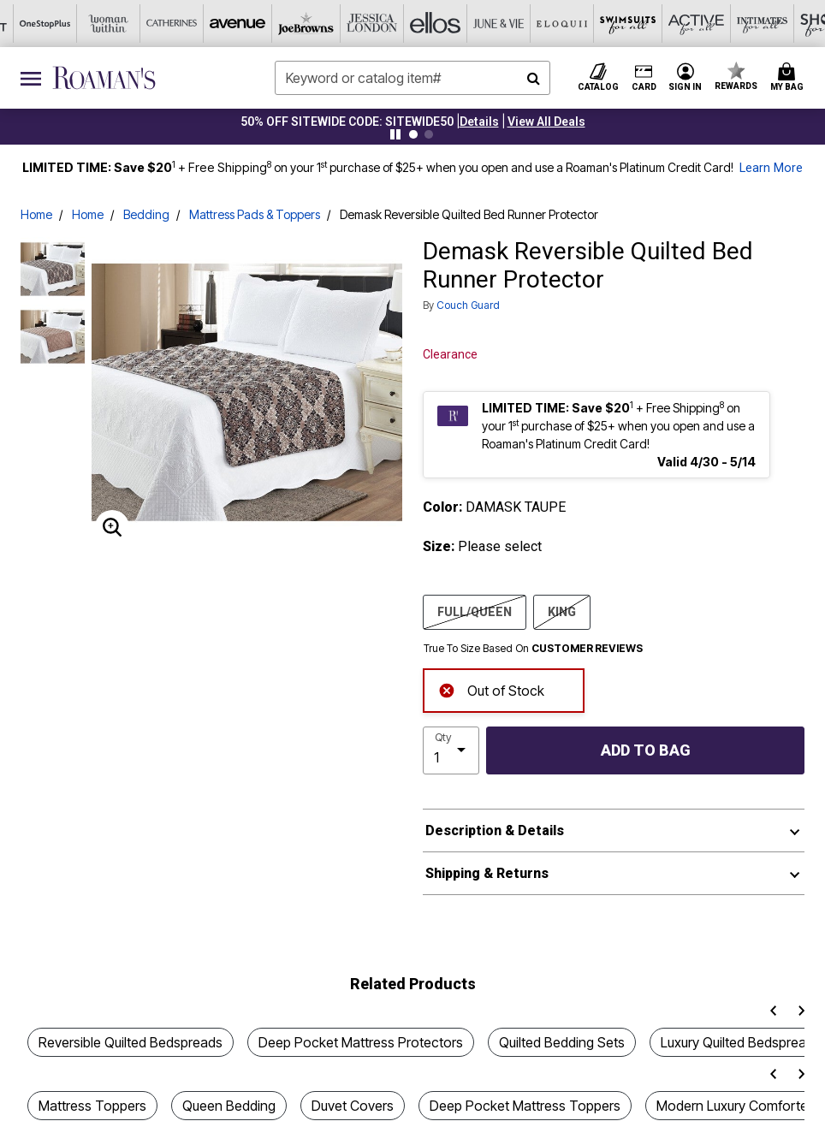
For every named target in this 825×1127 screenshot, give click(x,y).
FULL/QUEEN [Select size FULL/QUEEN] (474, 611)
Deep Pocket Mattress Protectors (360, 1042)
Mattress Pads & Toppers (254, 214)
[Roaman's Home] (104, 78)
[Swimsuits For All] (507, 23)
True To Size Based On (533, 649)
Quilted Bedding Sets (562, 1042)
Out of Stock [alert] (491, 689)
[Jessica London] (254, 23)
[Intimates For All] (634, 23)
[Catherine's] (64, 23)
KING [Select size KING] (562, 611)
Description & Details (494, 830)
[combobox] (412, 78)
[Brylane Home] (760, 23)
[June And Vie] (380, 23)
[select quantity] (451, 750)
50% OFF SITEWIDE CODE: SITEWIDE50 (347, 121)
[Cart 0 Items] (789, 78)
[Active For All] (570, 23)
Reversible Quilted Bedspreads (131, 1042)
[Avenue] (127, 23)
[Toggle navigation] (31, 78)
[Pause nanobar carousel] (395, 134)
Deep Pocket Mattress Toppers (525, 1105)
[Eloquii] (444, 23)
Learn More (771, 168)
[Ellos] (317, 23)
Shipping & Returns (487, 873)
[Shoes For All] (697, 23)
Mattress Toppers (92, 1105)
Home (36, 214)
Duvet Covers (353, 1105)
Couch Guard (468, 305)
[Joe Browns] (191, 23)
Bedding (146, 214)
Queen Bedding (229, 1105)
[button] (479, 121)
